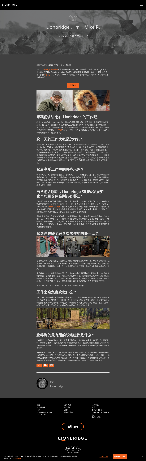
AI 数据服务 (41, 407)
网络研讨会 (68, 412)
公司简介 (67, 405)
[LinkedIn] (67, 448)
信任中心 (67, 407)
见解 (66, 410)
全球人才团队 (54, 206)
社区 (93, 407)
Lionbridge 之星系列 (49, 69)
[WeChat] (78, 448)
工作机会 (95, 405)
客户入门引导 (97, 410)
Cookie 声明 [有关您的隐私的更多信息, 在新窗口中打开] (17, 458)
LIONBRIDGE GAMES (44, 412)
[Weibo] (73, 448)
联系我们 (73, 85)
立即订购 (73, 426)
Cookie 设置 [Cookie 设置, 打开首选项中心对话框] (104, 457)
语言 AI (39, 405)
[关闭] (142, 456)
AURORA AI (41, 415)
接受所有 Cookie (119, 457)
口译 (38, 410)
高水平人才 (48, 74)
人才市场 (58, 130)
